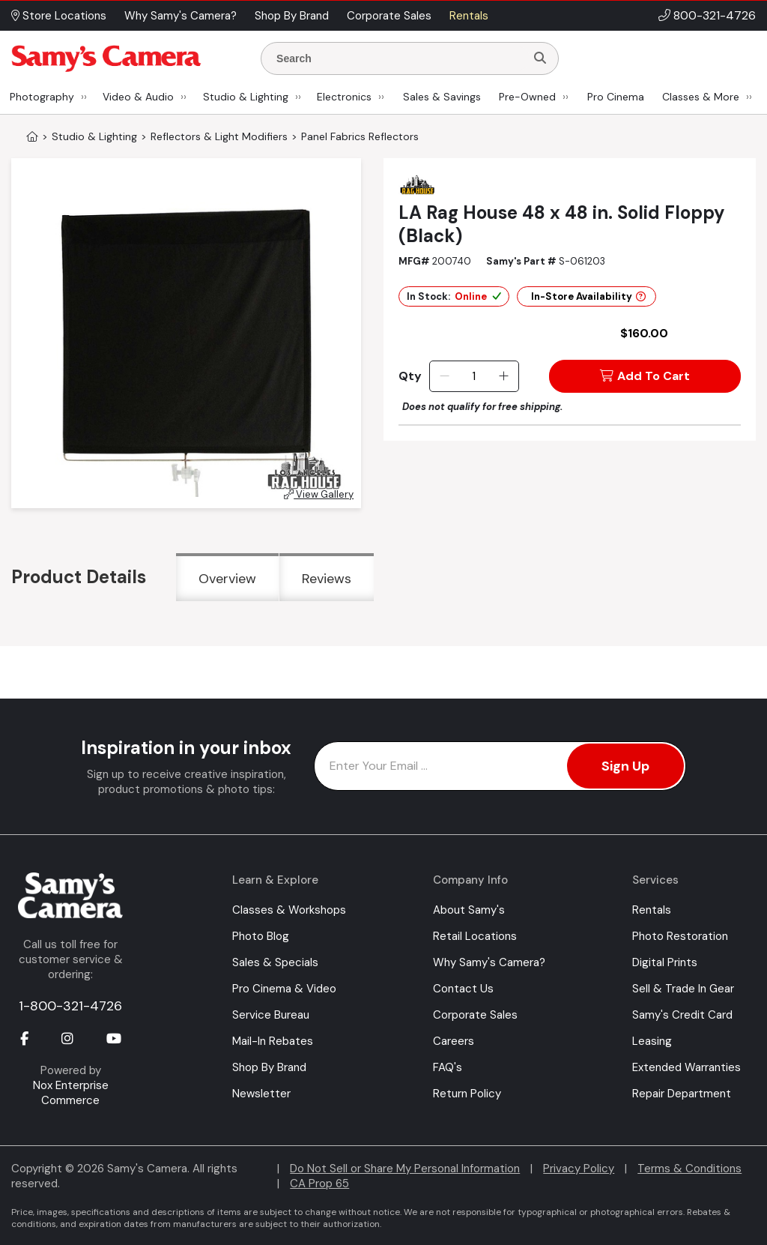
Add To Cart (645, 376)
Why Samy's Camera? (489, 962)
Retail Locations (475, 936)
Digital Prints (664, 962)
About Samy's (469, 909)
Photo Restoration (680, 936)
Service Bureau (270, 1014)
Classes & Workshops (289, 909)
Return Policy (467, 1093)
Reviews (326, 579)
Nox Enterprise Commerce (71, 1093)
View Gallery (319, 494)
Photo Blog (260, 936)
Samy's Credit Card (682, 1014)
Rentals (651, 909)
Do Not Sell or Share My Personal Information (405, 1168)
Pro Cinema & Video (284, 988)
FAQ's (447, 1067)
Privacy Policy (578, 1168)
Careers (453, 1041)
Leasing (652, 1041)
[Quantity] (473, 376)
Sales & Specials (275, 962)
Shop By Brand (269, 1067)
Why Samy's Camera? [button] (180, 15)
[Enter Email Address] (500, 766)
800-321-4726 (714, 15)
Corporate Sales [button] (389, 15)
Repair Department (681, 1093)
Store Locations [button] (58, 15)
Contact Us (463, 988)
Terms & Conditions (689, 1168)
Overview (227, 579)
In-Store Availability (588, 296)
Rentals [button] (468, 15)
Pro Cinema (615, 96)
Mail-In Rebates (272, 1041)
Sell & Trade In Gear (683, 988)
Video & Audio (138, 96)
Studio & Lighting (245, 96)
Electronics (344, 96)
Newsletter (261, 1093)
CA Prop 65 (319, 1183)
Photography (42, 96)
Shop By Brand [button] (292, 15)
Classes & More (700, 96)
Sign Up (625, 766)
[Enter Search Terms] (399, 58)
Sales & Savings (442, 96)
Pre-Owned (527, 96)
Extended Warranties (686, 1067)
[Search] (540, 58)
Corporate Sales (475, 1014)
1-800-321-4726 (70, 1006)
